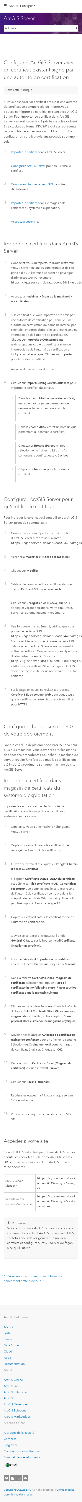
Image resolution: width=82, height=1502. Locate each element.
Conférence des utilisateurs (22, 1451)
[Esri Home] (11, 1465)
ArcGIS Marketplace (17, 1416)
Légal (30, 1494)
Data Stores (11, 1345)
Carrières (10, 1439)
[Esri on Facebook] (13, 1478)
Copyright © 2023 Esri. (17, 1489)
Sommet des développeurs (22, 1457)
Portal (8, 1333)
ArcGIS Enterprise (22, 6)
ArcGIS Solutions (15, 1410)
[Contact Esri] (25, 1478)
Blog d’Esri (11, 1445)
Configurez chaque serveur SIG (32, 184)
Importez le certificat (25, 151)
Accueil (9, 1327)
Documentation (14, 1364)
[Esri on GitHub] (19, 1478)
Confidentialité (65, 1489)
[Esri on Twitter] (6, 1478)
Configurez (28, 165)
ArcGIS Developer (16, 1404)
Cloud (8, 1351)
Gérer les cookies (14, 1494)
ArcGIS (8, 1398)
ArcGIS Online (13, 1380)
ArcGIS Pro (11, 1386)
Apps (7, 1357)
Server (8, 1339)
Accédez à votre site (24, 221)
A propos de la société (19, 1432)
